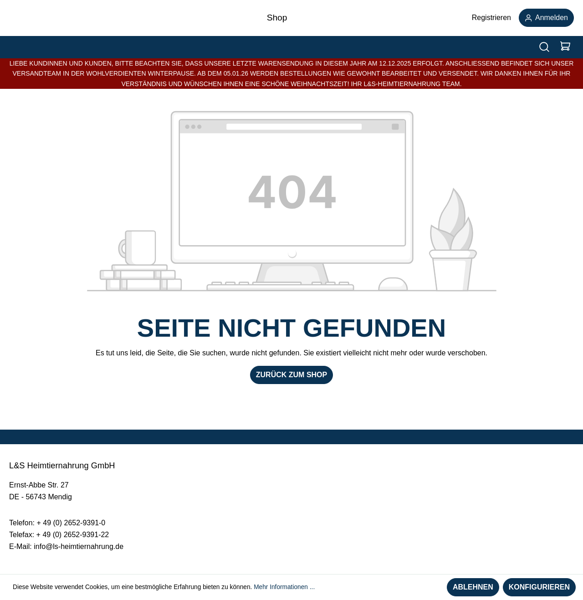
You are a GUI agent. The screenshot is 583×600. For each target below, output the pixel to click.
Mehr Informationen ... (284, 587)
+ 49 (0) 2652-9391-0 (70, 523)
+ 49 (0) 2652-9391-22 (72, 534)
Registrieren (491, 17)
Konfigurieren (539, 587)
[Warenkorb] (565, 47)
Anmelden (546, 17)
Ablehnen (473, 587)
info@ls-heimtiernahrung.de (78, 546)
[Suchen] (544, 47)
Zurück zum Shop (291, 375)
